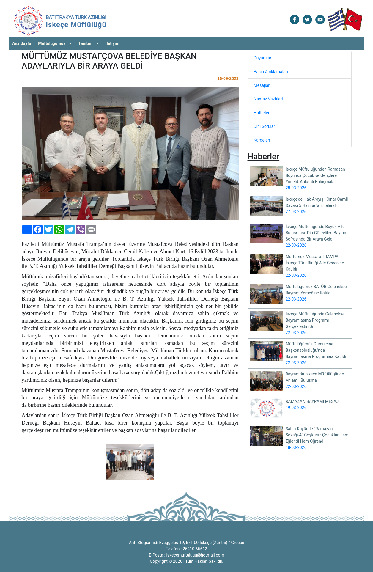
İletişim (112, 43)
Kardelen (262, 140)
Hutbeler (262, 112)
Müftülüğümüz (54, 43)
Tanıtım (88, 43)
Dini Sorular (264, 126)
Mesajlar (262, 85)
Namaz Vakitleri (268, 99)
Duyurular (262, 58)
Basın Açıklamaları (271, 71)
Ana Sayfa (21, 43)
